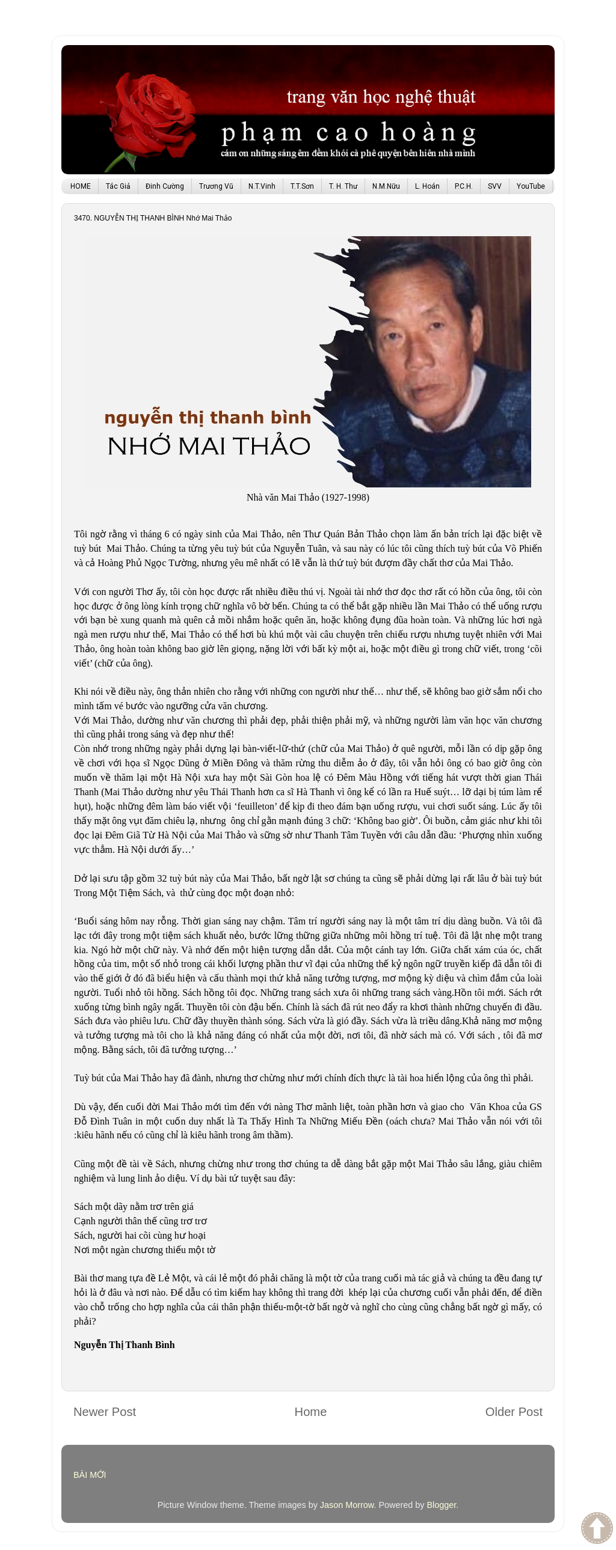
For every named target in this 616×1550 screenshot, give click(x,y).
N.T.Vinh (262, 186)
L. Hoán (427, 186)
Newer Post (104, 1411)
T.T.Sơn (302, 186)
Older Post (514, 1411)
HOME (80, 186)
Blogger (441, 1505)
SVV (495, 186)
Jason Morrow (347, 1505)
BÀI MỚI (89, 1475)
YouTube (531, 186)
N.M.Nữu (386, 186)
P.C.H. (464, 186)
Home (311, 1411)
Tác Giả (118, 186)
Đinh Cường (165, 186)
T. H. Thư (343, 186)
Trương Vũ (216, 186)
